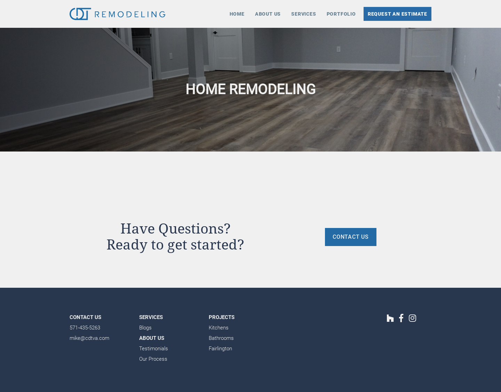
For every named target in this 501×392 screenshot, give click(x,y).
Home (237, 14)
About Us (268, 14)
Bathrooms (221, 338)
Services (303, 14)
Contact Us (85, 317)
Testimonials (153, 348)
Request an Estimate (397, 14)
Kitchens (219, 328)
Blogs (145, 328)
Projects (221, 317)
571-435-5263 (85, 328)
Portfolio (341, 14)
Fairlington (220, 348)
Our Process (153, 359)
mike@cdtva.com (89, 338)
